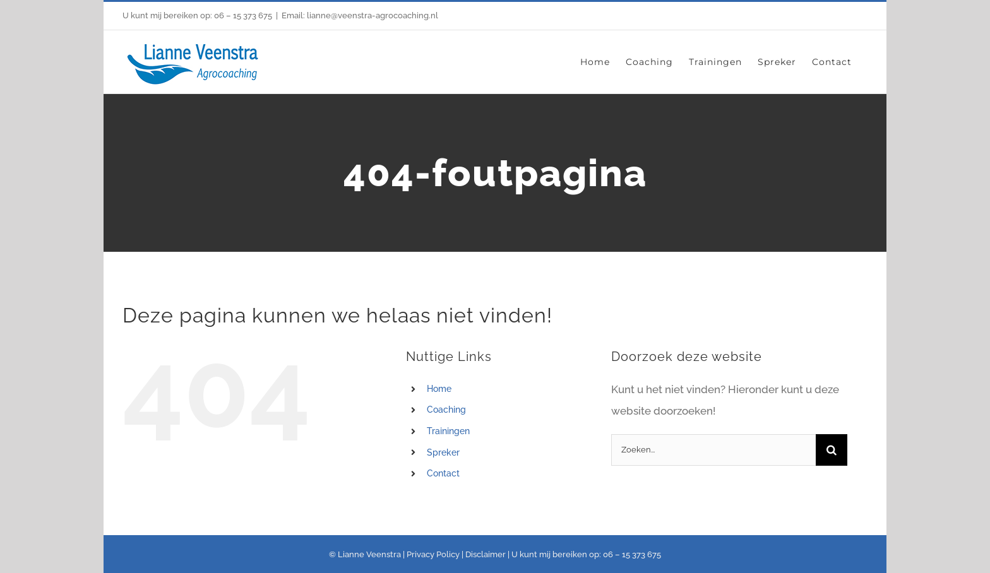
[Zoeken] (831, 450)
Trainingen (448, 431)
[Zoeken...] (713, 450)
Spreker (443, 452)
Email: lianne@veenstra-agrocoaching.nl (360, 15)
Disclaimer (485, 554)
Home (439, 389)
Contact (443, 473)
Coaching (446, 410)
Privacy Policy (433, 554)
